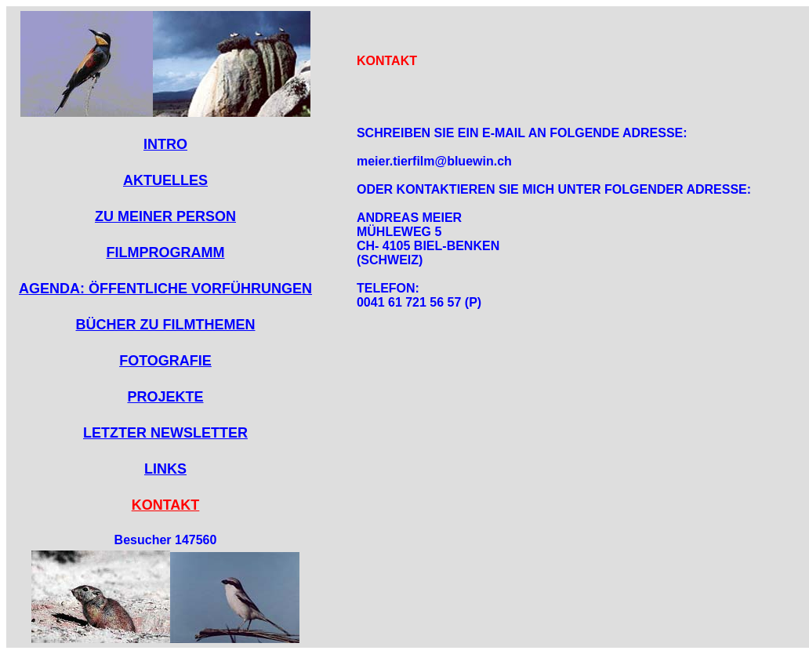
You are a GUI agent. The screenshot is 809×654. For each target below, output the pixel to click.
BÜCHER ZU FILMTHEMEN (166, 324)
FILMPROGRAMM (166, 252)
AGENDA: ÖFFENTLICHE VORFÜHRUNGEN (165, 288)
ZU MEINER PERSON (165, 216)
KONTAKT (166, 505)
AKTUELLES (165, 180)
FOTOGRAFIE (165, 361)
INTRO (165, 144)
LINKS (165, 469)
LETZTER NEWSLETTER (165, 433)
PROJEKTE (165, 397)
